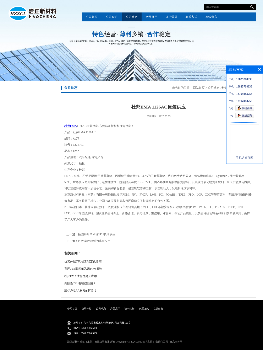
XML (139, 341)
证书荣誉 (171, 16)
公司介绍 (111, 16)
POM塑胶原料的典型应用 (94, 241)
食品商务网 (176, 341)
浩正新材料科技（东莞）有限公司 (86, 341)
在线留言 (211, 16)
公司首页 (92, 16)
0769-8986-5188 (89, 328)
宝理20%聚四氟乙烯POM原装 (83, 268)
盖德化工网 (161, 341)
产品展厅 (151, 16)
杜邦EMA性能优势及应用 (80, 276)
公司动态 (131, 16)
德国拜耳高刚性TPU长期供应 (96, 234)
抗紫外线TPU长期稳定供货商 (83, 261)
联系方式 (191, 16)
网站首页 (199, 87)
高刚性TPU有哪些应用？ (80, 283)
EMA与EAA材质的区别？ (80, 290)
